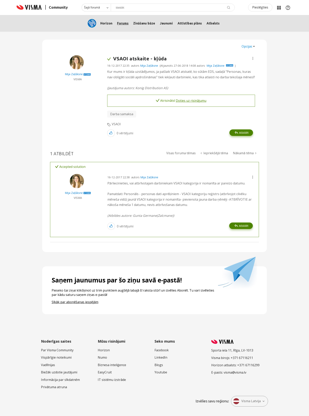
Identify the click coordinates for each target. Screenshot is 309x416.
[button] (253, 58)
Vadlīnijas (48, 365)
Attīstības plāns (190, 23)
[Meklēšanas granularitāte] (96, 7)
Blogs (158, 365)
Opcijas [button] (247, 46)
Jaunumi (166, 23)
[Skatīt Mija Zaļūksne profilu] (74, 74)
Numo (102, 357)
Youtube (160, 372)
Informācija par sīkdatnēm (60, 380)
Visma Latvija (247, 401)
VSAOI (116, 124)
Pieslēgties (260, 7)
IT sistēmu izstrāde (112, 380)
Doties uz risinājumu (191, 100)
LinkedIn (160, 357)
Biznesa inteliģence (112, 365)
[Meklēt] (173, 7)
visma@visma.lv (235, 372)
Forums (122, 23)
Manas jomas (278, 7)
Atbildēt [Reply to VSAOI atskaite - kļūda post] (244, 133)
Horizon (106, 23)
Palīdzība (287, 7)
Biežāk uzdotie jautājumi (59, 372)
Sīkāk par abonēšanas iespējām (75, 302)
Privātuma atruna (54, 387)
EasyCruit (105, 372)
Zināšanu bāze (144, 23)
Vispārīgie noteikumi (56, 357)
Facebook (161, 350)
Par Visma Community (57, 350)
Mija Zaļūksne (149, 65)
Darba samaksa (121, 114)
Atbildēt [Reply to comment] (244, 226)
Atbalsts (213, 23)
